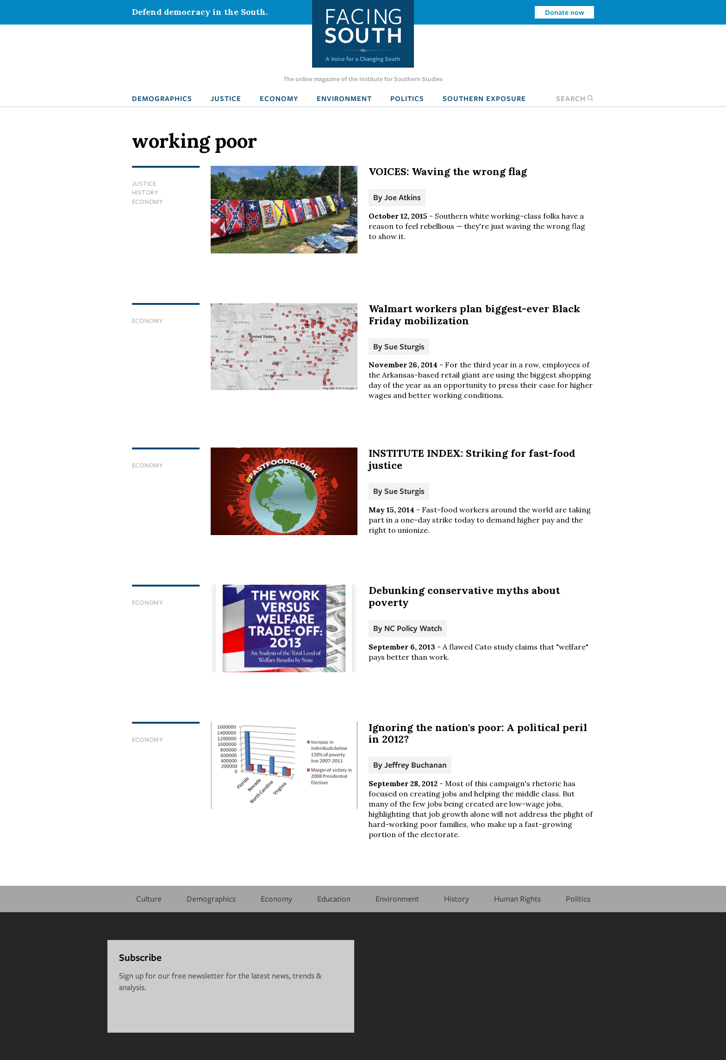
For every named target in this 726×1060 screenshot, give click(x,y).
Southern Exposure (484, 98)
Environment (344, 98)
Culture (149, 898)
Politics (407, 98)
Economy (279, 98)
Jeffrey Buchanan (415, 764)
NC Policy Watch (413, 628)
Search (575, 98)
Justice (226, 98)
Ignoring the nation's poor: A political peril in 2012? (478, 733)
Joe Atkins (402, 197)
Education (333, 898)
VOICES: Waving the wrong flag (448, 171)
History (145, 192)
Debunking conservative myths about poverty (464, 596)
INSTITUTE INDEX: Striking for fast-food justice (472, 459)
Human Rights (517, 898)
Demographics (162, 98)
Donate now (564, 12)
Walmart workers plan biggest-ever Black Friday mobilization (474, 314)
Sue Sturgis (404, 346)
